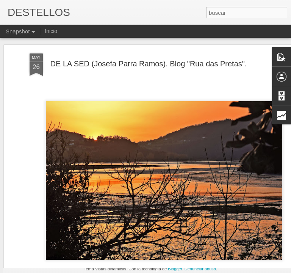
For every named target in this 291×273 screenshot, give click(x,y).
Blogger (175, 269)
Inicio (51, 31)
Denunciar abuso (200, 269)
